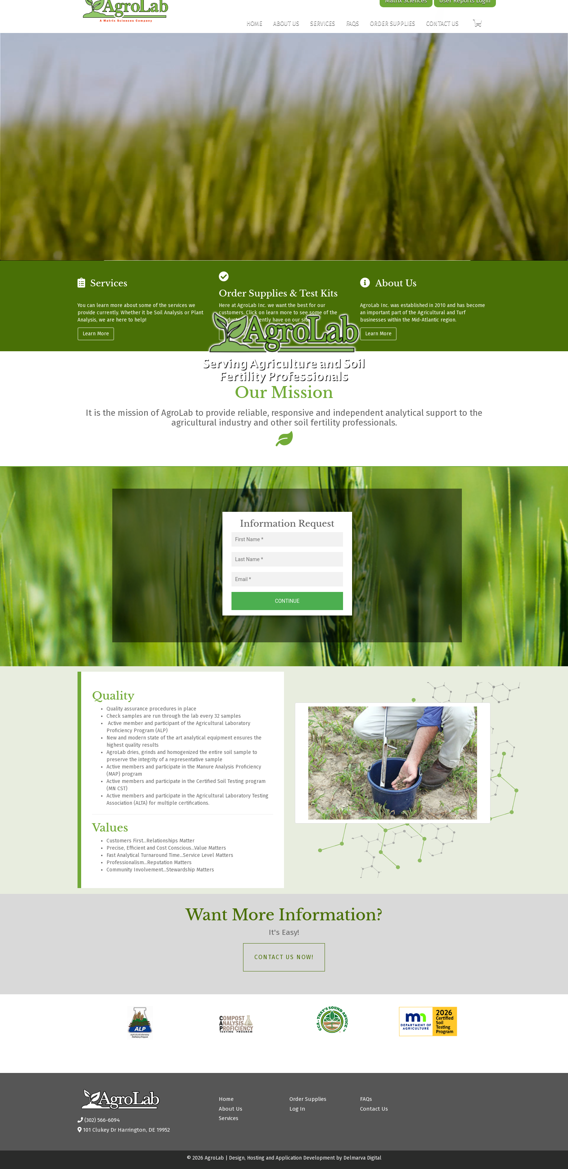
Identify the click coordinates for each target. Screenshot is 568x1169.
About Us (286, 30)
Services (322, 30)
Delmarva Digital (362, 1158)
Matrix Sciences (406, 7)
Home (254, 30)
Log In (297, 1109)
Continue (287, 601)
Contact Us (442, 30)
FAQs (352, 30)
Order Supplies (392, 30)
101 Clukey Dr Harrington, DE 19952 (124, 1130)
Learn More (96, 334)
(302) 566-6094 (99, 1120)
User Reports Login (464, 7)
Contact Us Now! (284, 957)
